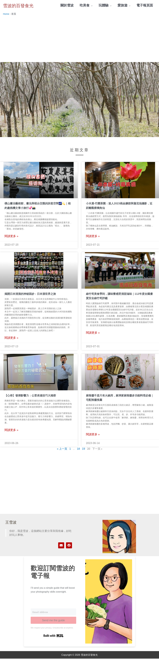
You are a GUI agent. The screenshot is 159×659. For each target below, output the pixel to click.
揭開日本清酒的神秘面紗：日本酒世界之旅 (30, 294)
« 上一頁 (62, 449)
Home (6, 14)
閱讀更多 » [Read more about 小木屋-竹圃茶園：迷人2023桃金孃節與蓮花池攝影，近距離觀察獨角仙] (93, 236)
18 (78, 449)
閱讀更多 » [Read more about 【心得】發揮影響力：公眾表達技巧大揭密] (11, 430)
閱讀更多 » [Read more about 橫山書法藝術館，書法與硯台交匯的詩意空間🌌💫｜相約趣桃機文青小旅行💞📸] (11, 236)
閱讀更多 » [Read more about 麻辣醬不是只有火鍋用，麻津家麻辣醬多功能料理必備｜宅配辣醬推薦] (93, 434)
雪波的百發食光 (21, 5)
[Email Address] (53, 612)
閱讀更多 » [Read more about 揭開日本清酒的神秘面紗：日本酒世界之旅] (11, 338)
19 (83, 449)
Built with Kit (53, 636)
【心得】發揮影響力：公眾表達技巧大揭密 (30, 395)
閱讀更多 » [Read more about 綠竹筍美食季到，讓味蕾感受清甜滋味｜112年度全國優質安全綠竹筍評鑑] (93, 333)
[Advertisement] (79, 40)
